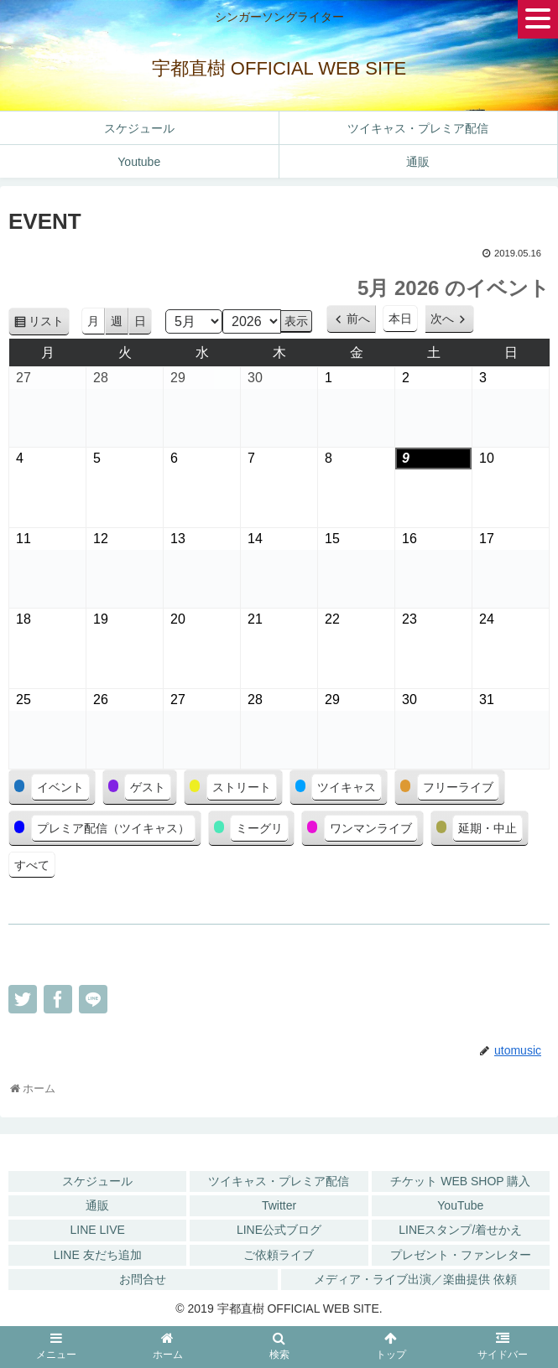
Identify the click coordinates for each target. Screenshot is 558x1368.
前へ (358, 318)
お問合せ (142, 1279)
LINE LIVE (97, 1229)
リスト (49, 324)
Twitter (279, 1205)
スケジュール (97, 1181)
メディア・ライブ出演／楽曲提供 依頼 (415, 1279)
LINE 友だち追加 (98, 1255)
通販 (97, 1205)
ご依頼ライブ (278, 1255)
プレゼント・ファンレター (460, 1255)
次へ (442, 318)
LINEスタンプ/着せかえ (460, 1229)
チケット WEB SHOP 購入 (460, 1181)
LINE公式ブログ (279, 1229)
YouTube (460, 1205)
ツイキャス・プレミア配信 (278, 1181)
